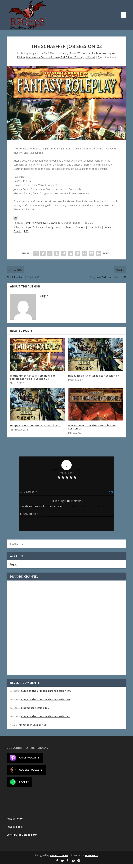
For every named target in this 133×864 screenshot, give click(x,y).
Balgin (32, 53)
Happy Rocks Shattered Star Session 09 (93, 375)
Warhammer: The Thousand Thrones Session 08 (92, 427)
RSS (26, 231)
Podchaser (110, 227)
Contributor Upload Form (22, 834)
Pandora (80, 227)
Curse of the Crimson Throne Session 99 (45, 699)
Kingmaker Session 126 (35, 708)
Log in (13, 564)
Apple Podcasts (34, 227)
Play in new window (35, 222)
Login (110, 491)
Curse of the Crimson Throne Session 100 (46, 690)
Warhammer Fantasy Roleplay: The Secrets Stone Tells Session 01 (33, 377)
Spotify (49, 227)
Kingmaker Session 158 (32, 724)
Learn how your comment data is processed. (89, 506)
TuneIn (17, 231)
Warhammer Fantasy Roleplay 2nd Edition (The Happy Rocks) (60, 57)
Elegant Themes (59, 855)
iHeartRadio (94, 227)
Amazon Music (64, 227)
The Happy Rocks (66, 53)
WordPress (91, 855)
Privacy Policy (15, 818)
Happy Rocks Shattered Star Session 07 (35, 425)
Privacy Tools (15, 826)
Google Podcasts (26, 770)
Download (54, 222)
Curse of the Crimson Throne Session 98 (45, 716)
